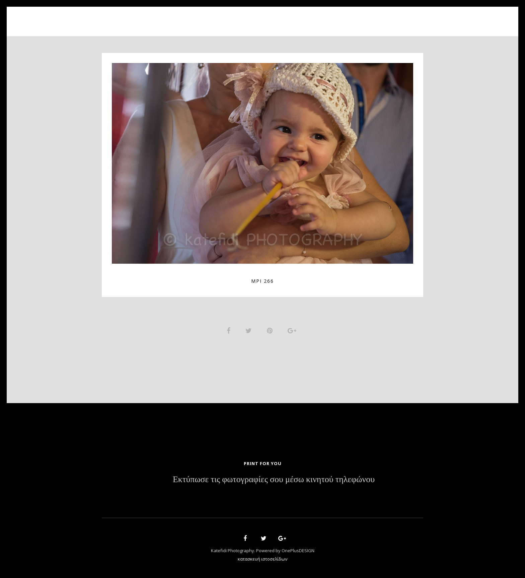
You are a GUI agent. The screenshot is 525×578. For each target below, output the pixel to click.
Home (186, 17)
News (308, 17)
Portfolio (258, 17)
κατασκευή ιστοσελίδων (262, 560)
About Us (218, 17)
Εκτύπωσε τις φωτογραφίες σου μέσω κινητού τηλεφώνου (274, 481)
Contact (339, 17)
